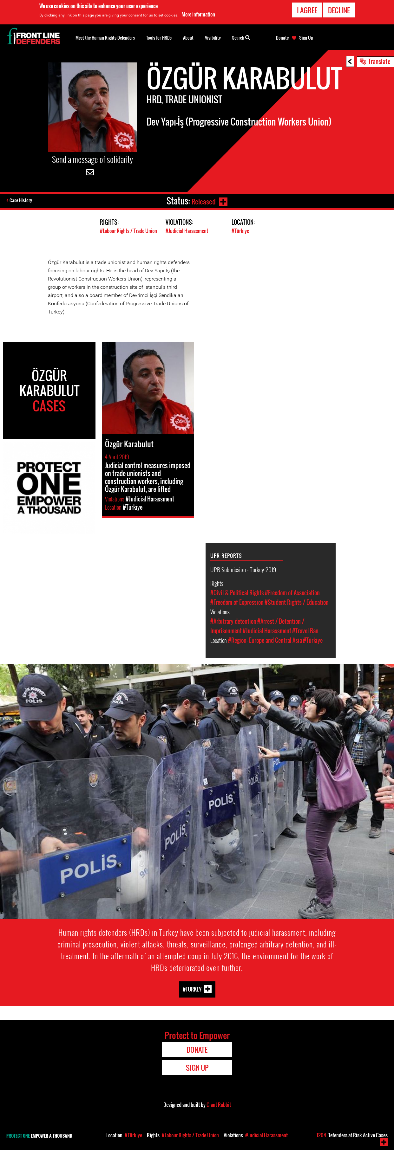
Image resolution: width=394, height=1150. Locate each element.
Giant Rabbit (219, 1104)
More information (198, 14)
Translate (379, 61)
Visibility (213, 37)
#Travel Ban (305, 631)
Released (202, 201)
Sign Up (306, 38)
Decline (339, 10)
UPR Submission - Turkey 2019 (243, 569)
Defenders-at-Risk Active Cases (352, 1135)
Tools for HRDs (159, 37)
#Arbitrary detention (233, 621)
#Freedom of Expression (237, 602)
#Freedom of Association (292, 593)
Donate (282, 38)
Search (241, 37)
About (188, 37)
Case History (21, 200)
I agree (307, 10)
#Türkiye (241, 231)
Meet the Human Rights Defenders (105, 37)
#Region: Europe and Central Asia (265, 640)
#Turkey (192, 989)
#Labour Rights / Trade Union (130, 231)
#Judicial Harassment (188, 231)
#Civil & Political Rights (237, 593)
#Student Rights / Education (297, 602)
